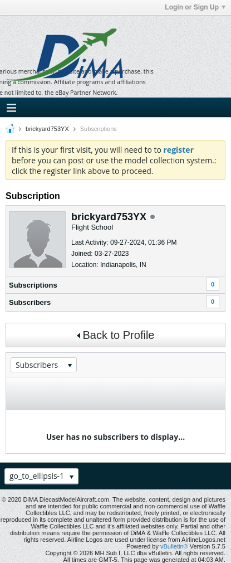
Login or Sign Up (195, 7)
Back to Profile (116, 335)
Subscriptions (33, 285)
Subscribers (30, 302)
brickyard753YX (47, 128)
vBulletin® (174, 546)
